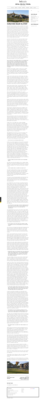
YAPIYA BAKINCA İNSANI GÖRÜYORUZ (12, 377)
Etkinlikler (27, 7)
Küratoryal (23, 7)
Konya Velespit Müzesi (33, 21)
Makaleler (16, 7)
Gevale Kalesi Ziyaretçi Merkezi (34, 20)
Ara (31, 10)
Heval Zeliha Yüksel (23, 4)
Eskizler (31, 7)
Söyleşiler (19, 7)
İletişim (35, 7)
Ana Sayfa (12, 7)
